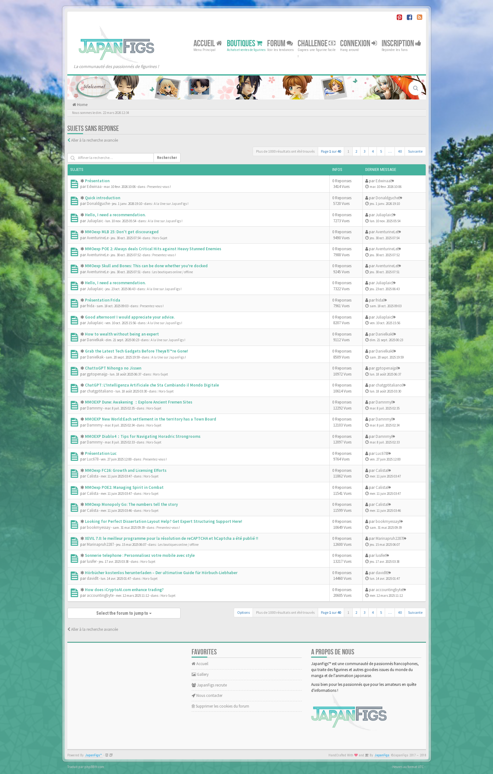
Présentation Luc (100, 453)
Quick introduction (102, 198)
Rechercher (167, 157)
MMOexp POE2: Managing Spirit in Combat (124, 487)
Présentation (97, 181)
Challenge (316, 43)
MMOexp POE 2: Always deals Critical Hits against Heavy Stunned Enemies (153, 248)
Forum (280, 43)
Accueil (207, 43)
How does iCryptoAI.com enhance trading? (124, 589)
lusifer (92, 561)
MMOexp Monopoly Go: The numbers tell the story (131, 504)
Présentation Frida (102, 300)
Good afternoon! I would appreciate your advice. (130, 317)
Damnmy (95, 408)
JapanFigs (382, 755)
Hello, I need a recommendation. (115, 215)
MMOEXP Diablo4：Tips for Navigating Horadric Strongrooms (142, 436)
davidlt (92, 578)
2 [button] (356, 151)
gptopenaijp (97, 374)
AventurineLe (98, 237)
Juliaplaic (95, 220)
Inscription (401, 43)
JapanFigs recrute (209, 685)
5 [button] (381, 151)
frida (90, 305)
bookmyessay (98, 527)
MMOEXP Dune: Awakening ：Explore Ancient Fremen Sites (138, 402)
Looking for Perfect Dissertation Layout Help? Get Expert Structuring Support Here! (163, 521)
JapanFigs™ (93, 755)
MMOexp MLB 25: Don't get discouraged (122, 231)
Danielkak (95, 339)
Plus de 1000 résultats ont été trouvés (285, 151)
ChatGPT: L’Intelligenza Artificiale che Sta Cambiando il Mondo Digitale (152, 385)
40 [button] (400, 151)
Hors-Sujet (159, 238)
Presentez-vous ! (159, 186)
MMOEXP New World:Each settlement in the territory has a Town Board (150, 419)
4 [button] (373, 151)
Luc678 (92, 459)
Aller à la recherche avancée (94, 140)
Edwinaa (94, 186)
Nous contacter (207, 695)
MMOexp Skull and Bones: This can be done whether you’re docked (146, 265)
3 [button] (365, 151)
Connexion (358, 43)
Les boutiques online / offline (172, 272)
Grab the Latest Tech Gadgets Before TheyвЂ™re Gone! (136, 351)
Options (243, 612)
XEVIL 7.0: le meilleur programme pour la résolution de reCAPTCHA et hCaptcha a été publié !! (171, 538)
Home (81, 104)
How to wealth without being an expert (122, 334)
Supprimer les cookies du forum (220, 706)
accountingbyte (100, 595)
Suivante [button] (415, 151)
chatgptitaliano (100, 391)
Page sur (331, 151)
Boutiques (244, 43)
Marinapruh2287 (100, 544)
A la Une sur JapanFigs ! (171, 203)
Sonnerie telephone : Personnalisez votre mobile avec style (140, 555)
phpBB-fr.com (94, 767)
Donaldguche (98, 203)
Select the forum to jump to (124, 613)
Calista (92, 476)
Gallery (200, 674)
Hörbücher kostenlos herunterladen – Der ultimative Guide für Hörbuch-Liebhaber (161, 572)
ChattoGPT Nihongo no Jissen (113, 368)
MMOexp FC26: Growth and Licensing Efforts (125, 470)
